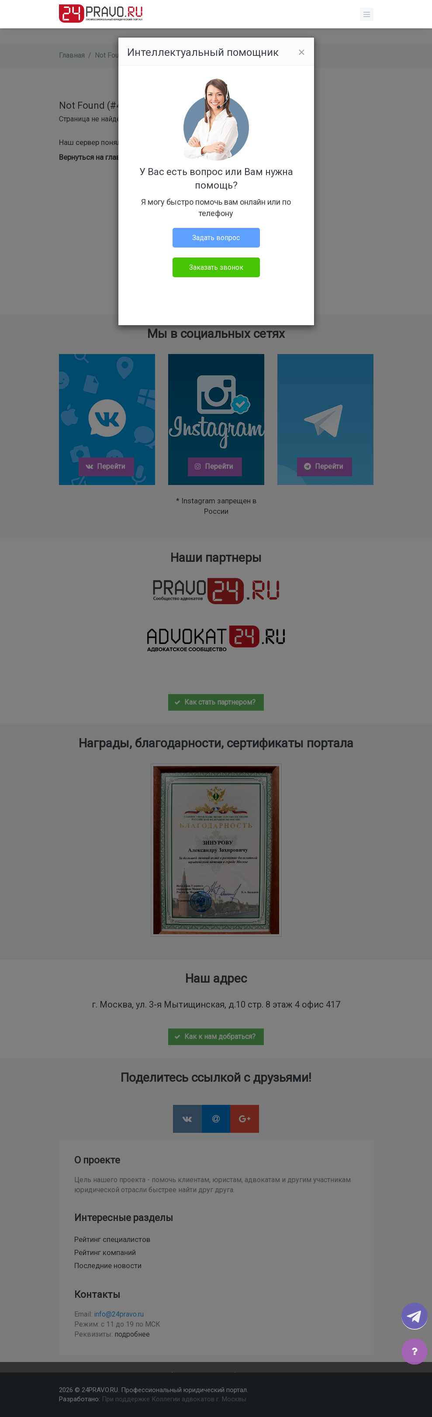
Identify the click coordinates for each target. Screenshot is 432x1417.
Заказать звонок (216, 267)
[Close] (301, 52)
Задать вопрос (216, 238)
